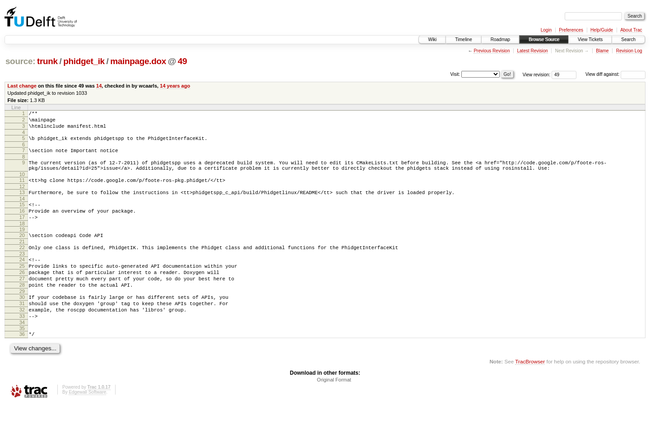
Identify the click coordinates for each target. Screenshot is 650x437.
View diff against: (615, 74)
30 (22, 322)
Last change (22, 85)
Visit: (455, 73)
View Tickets (590, 39)
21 (22, 259)
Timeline (463, 39)
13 (22, 203)
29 (22, 317)
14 (99, 85)
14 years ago (175, 85)
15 (22, 216)
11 (22, 189)
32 (22, 338)
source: (20, 61)
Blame (602, 50)
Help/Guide (601, 30)
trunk (47, 61)
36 (22, 365)
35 (22, 359)
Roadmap (500, 39)
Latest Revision (532, 50)
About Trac (631, 30)
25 (22, 286)
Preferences (571, 30)
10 (22, 183)
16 (22, 224)
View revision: (537, 74)
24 (22, 278)
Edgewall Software (87, 424)
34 (22, 353)
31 (22, 330)
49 (182, 61)
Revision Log (629, 50)
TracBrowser (530, 394)
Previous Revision (492, 50)
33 (22, 346)
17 (22, 232)
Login (546, 30)
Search (628, 39)
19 (22, 245)
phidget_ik (84, 61)
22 (22, 265)
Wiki (432, 39)
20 (22, 251)
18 (22, 239)
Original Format (334, 412)
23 (22, 272)
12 (22, 197)
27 (22, 301)
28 (22, 309)
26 (22, 294)
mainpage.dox (138, 61)
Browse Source (544, 39)
